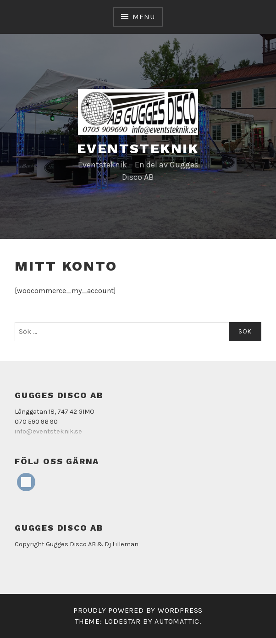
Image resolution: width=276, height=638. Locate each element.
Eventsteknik (138, 148)
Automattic (177, 621)
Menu (143, 16)
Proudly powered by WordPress (138, 610)
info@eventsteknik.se (48, 431)
